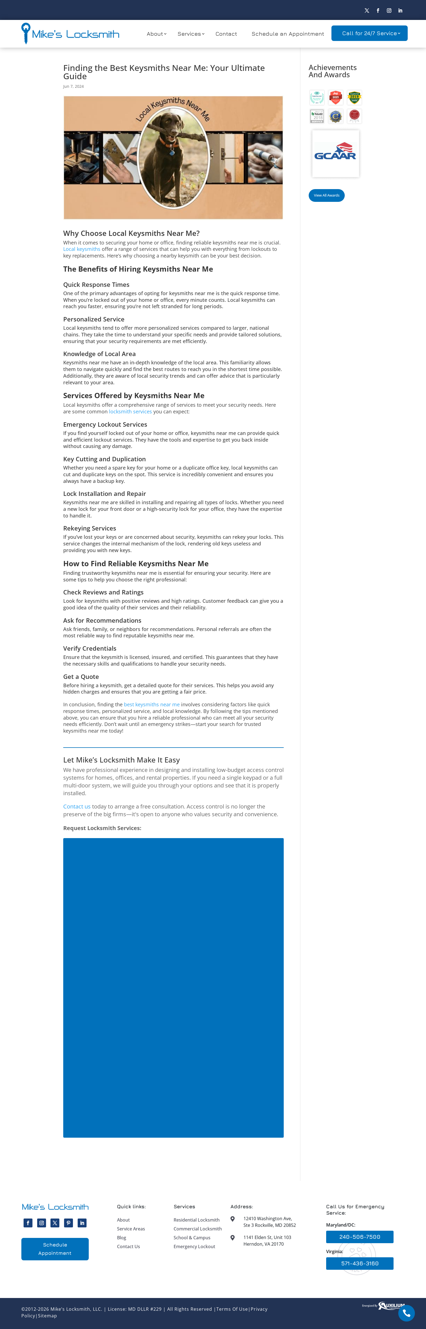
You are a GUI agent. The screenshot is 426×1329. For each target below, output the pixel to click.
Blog (121, 1238)
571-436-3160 (360, 1263)
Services (189, 33)
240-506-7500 (360, 1236)
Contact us (77, 806)
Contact (226, 33)
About (155, 33)
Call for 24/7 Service (369, 33)
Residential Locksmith (197, 1220)
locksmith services (130, 411)
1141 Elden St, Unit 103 (267, 1237)
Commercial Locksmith (198, 1229)
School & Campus (192, 1238)
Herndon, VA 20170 (264, 1244)
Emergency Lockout (194, 1246)
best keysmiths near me (152, 704)
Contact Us (128, 1246)
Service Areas (131, 1229)
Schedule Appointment (55, 1249)
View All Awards (326, 195)
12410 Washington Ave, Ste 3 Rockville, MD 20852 (270, 1221)
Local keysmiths (81, 249)
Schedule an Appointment (288, 33)
